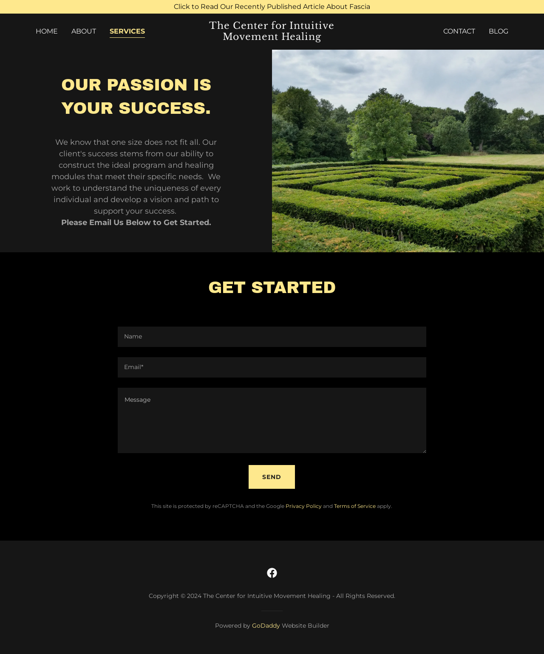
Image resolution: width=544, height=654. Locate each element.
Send (271, 477)
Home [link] (47, 31)
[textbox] (272, 337)
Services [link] (127, 31)
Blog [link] (498, 31)
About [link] (83, 31)
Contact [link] (459, 31)
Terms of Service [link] (355, 506)
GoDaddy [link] (266, 625)
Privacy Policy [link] (304, 506)
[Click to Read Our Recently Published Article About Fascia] (272, 7)
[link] (272, 38)
